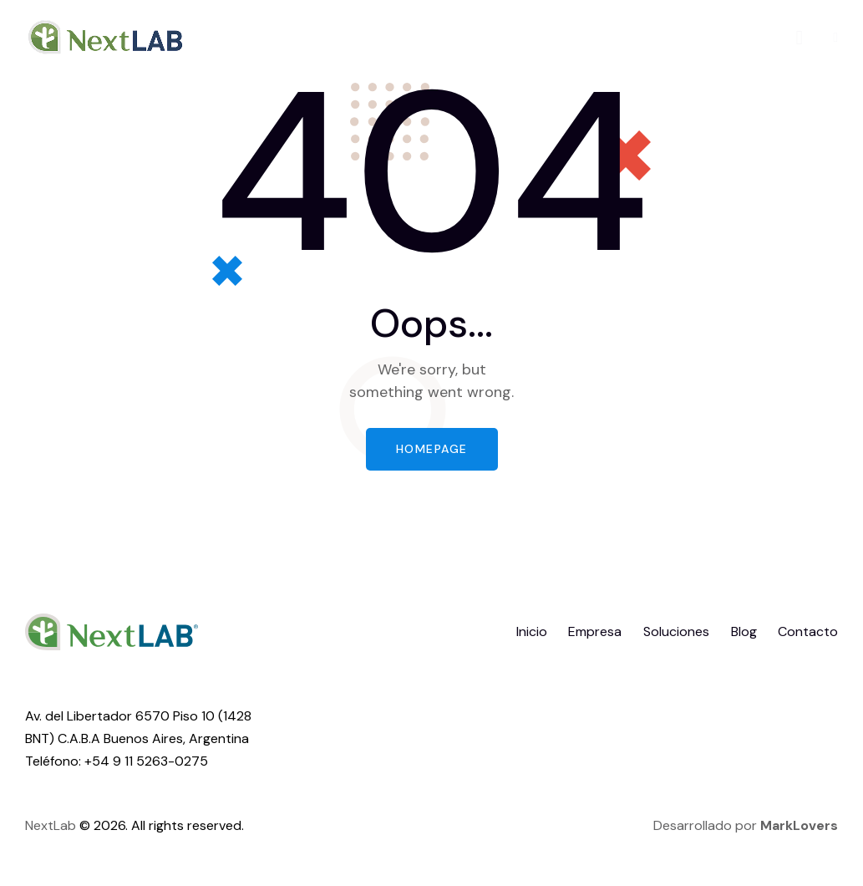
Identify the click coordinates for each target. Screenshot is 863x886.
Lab (64, 825)
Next (39, 825)
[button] (835, 37)
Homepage (432, 448)
